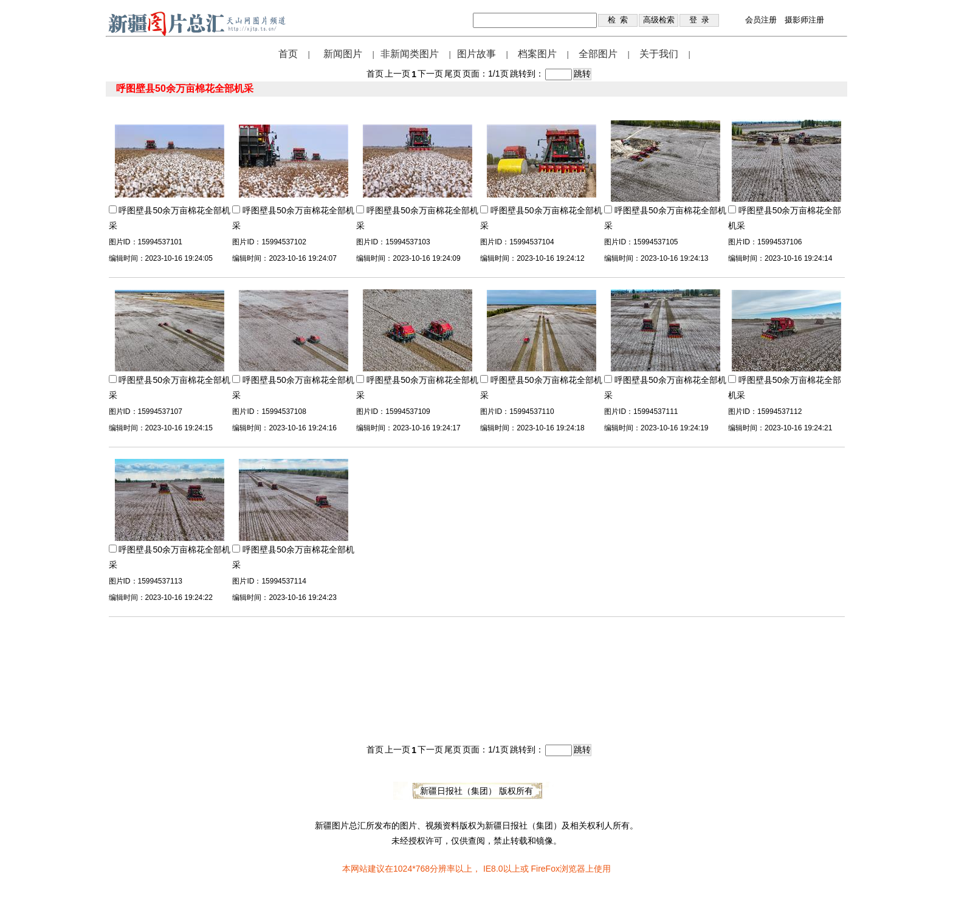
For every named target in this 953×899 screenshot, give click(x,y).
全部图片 (598, 54)
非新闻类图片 (409, 54)
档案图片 (537, 54)
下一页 (430, 73)
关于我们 (658, 54)
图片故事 (476, 54)
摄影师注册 (804, 19)
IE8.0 (493, 868)
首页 (288, 54)
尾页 (452, 73)
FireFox (545, 868)
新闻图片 (342, 54)
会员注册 (761, 19)
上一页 (397, 73)
